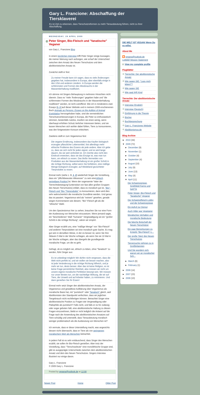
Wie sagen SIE (132, 88)
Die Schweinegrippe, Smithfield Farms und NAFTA (139, 186)
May (130, 175)
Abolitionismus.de (133, 130)
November (133, 151)
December (133, 147)
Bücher (128, 117)
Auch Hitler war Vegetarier (140, 211)
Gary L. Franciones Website (138, 126)
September (133, 159)
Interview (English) (133, 105)
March (131, 261)
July (130, 167)
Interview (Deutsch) (134, 109)
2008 (128, 270)
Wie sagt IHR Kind (133, 92)
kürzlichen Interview (67, 56)
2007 (128, 274)
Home (80, 383)
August (131, 163)
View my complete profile (137, 64)
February (133, 265)
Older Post (111, 383)
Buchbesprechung (133, 121)
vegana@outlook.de (135, 57)
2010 (128, 140)
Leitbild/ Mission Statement (135, 60)
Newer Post (49, 383)
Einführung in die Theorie (137, 113)
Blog (73, 49)
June (131, 171)
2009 (128, 144)
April (130, 179)
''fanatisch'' (95, 292)
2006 (128, 278)
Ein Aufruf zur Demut (138, 207)
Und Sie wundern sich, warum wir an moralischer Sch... (141, 253)
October (132, 156)
